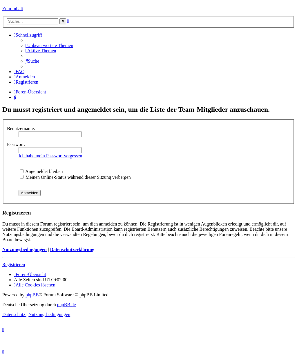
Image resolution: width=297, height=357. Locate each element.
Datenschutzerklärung (72, 249)
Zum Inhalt (12, 8)
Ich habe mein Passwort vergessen (50, 155)
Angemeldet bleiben (41, 171)
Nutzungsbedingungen (24, 249)
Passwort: (16, 144)
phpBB (32, 294)
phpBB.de (66, 304)
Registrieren (13, 264)
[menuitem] (49, 45)
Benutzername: (21, 128)
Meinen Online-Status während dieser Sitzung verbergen (75, 177)
